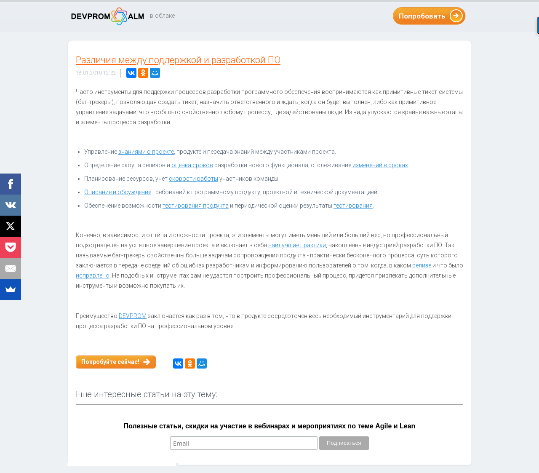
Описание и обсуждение (117, 192)
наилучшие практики (297, 245)
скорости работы (193, 178)
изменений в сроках (380, 165)
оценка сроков (192, 165)
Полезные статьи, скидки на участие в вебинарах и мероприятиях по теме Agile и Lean (270, 426)
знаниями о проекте (146, 151)
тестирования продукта (196, 205)
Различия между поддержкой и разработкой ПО (178, 60)
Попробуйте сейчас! (110, 361)
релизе (421, 265)
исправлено (92, 275)
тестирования (353, 205)
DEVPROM (133, 316)
